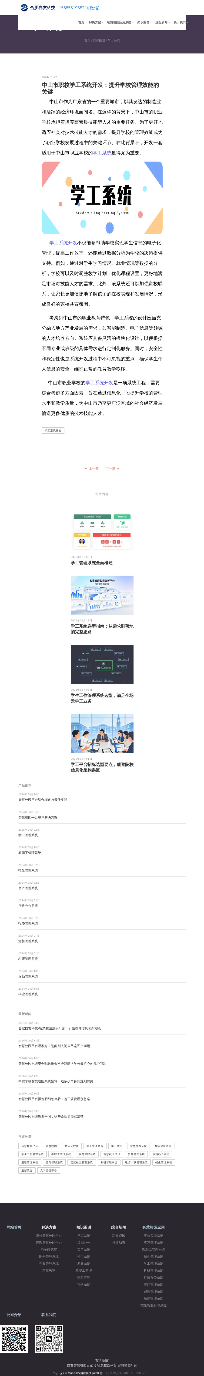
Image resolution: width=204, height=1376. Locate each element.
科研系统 (83, 1284)
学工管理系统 (28, 835)
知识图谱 (143, 22)
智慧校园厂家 (127, 1365)
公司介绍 (14, 1315)
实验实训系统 (153, 1235)
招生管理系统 (28, 870)
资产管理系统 (28, 888)
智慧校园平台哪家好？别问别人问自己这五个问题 (54, 1046)
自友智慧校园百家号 (81, 1365)
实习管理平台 (48, 1170)
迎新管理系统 (28, 941)
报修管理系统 (28, 923)
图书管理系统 (49, 1256)
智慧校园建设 (112, 1154)
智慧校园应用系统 (119, 22)
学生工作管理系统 (32, 1154)
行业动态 (118, 1242)
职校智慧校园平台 (49, 1235)
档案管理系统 (49, 1263)
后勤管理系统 (28, 976)
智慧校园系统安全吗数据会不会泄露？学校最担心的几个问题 (62, 1063)
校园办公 (83, 1242)
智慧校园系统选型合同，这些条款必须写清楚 (51, 1116)
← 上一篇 (92, 468)
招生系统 (83, 1256)
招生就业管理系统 (153, 1305)
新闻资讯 (118, 1235)
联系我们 (48, 1315)
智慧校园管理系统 (81, 1162)
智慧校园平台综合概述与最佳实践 (42, 799)
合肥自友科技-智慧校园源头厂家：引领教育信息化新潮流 (59, 1028)
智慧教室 (48, 1270)
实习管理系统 (87, 1154)
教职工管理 (84, 1270)
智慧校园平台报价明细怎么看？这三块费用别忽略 (54, 1099)
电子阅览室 (49, 1249)
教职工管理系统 (29, 852)
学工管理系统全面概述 (92, 562)
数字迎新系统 (163, 1146)
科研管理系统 (28, 958)
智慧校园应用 (153, 1227)
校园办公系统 (161, 1154)
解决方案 (95, 22)
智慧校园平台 (29, 1146)
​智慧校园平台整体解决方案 (37, 817)
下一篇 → (113, 468)
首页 (81, 22)
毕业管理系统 (28, 994)
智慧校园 (51, 1146)
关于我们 (180, 22)
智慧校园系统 (138, 1146)
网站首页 (14, 1227)
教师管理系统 (136, 1154)
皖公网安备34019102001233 (128, 1373)
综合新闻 (161, 22)
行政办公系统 (28, 905)
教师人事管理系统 (136, 1162)
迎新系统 (27, 1170)
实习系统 (83, 1249)
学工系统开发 (63, 242)
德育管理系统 (54, 1162)
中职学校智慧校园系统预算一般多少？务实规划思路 (55, 1081)
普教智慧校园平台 (49, 1242)
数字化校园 (72, 1146)
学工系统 (114, 40)
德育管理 (83, 1277)
